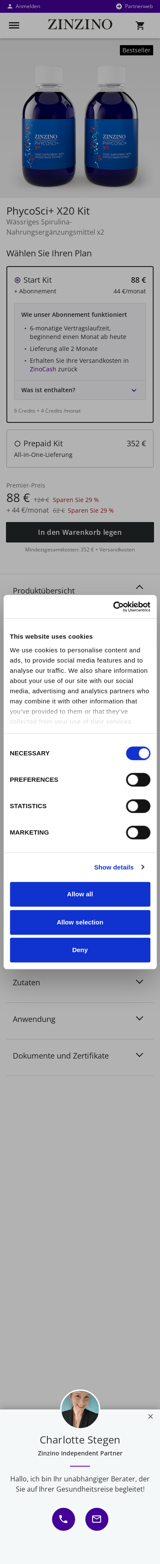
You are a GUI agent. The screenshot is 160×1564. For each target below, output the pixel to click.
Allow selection (80, 922)
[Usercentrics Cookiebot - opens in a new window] (114, 606)
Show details (114, 867)
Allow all (80, 894)
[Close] (151, 1416)
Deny (80, 949)
